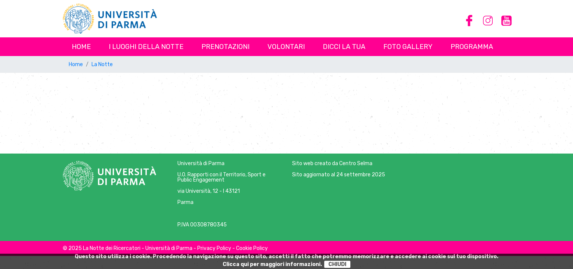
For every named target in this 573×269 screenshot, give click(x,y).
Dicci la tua (344, 47)
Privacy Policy (214, 248)
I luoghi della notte (146, 47)
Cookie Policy (252, 248)
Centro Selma (355, 163)
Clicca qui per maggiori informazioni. (272, 264)
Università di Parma (200, 163)
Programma (471, 47)
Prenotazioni (225, 47)
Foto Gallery (408, 47)
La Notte (102, 64)
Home (81, 47)
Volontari (286, 47)
